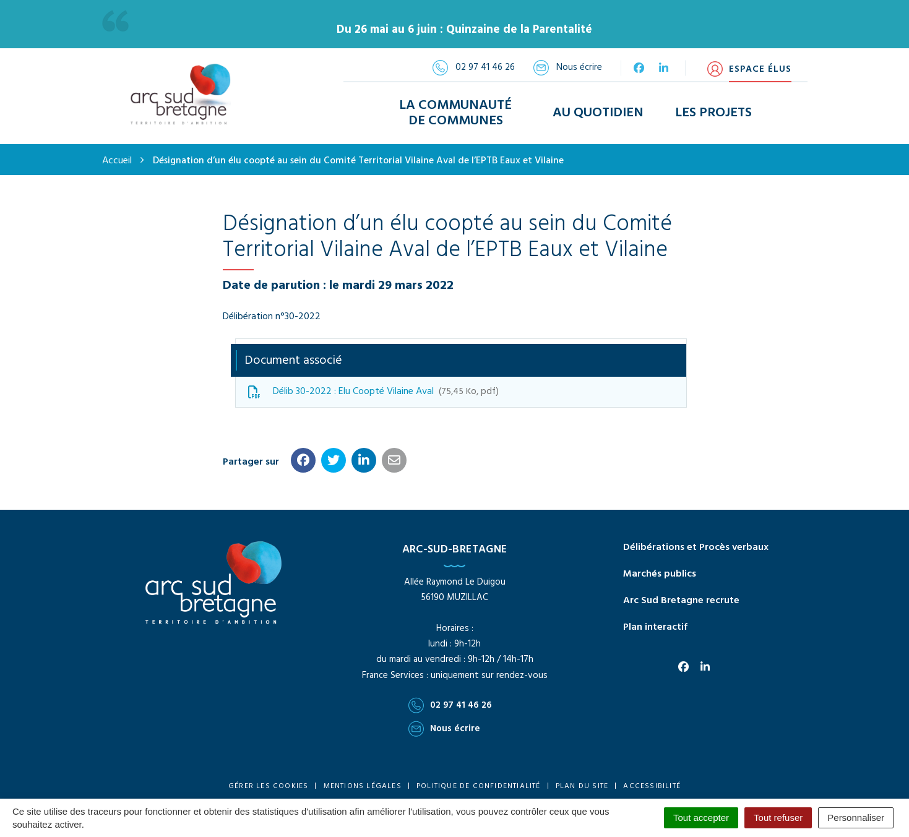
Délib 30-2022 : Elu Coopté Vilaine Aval (373, 391)
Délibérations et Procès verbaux (696, 547)
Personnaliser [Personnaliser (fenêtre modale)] (855, 817)
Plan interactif (655, 627)
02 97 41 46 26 (450, 705)
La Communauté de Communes (455, 112)
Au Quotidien (598, 113)
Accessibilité (652, 785)
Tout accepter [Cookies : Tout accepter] (701, 817)
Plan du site (582, 785)
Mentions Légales (363, 785)
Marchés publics (659, 573)
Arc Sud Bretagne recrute (681, 600)
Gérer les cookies (268, 785)
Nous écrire (444, 728)
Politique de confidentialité (478, 785)
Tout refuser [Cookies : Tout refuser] (778, 817)
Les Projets (713, 113)
